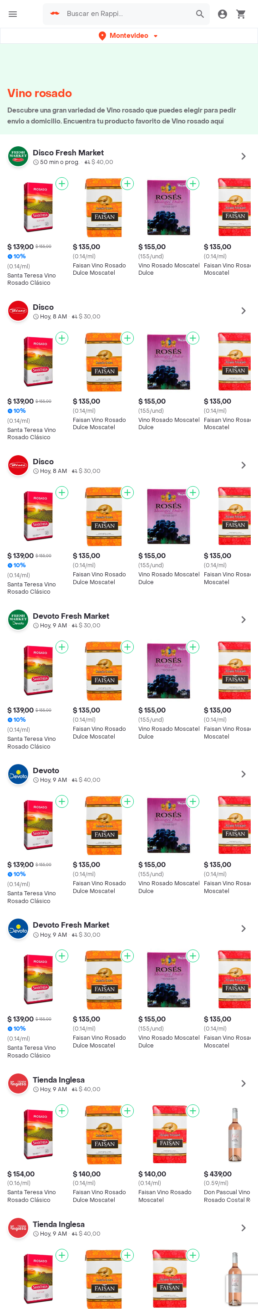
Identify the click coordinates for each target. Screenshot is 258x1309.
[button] (129, 35)
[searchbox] (126, 14)
